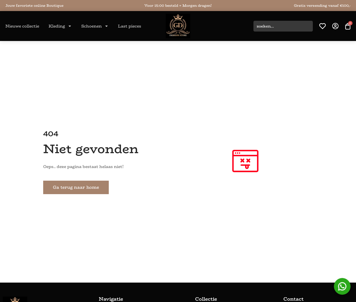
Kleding (60, 26)
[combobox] (283, 26)
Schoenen (95, 26)
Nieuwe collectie (22, 26)
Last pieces (129, 26)
